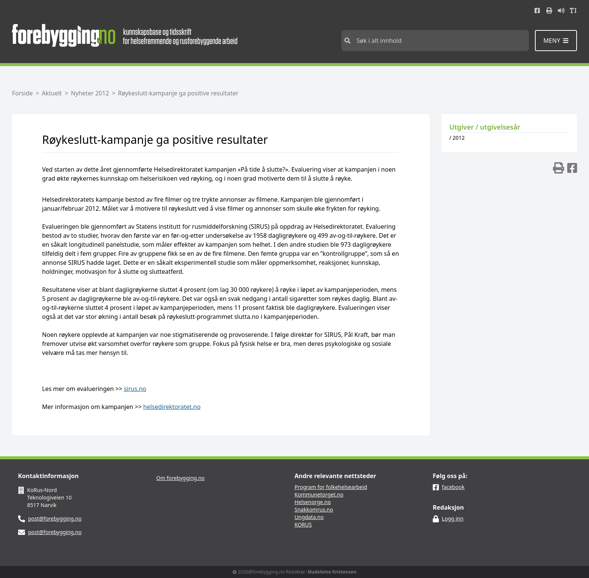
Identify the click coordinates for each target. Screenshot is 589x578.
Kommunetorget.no (318, 494)
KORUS (303, 524)
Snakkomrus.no (313, 509)
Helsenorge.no (312, 502)
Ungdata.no (309, 517)
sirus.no (135, 389)
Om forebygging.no (180, 477)
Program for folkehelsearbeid (330, 486)
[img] (558, 168)
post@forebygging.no (55, 518)
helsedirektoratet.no (172, 407)
